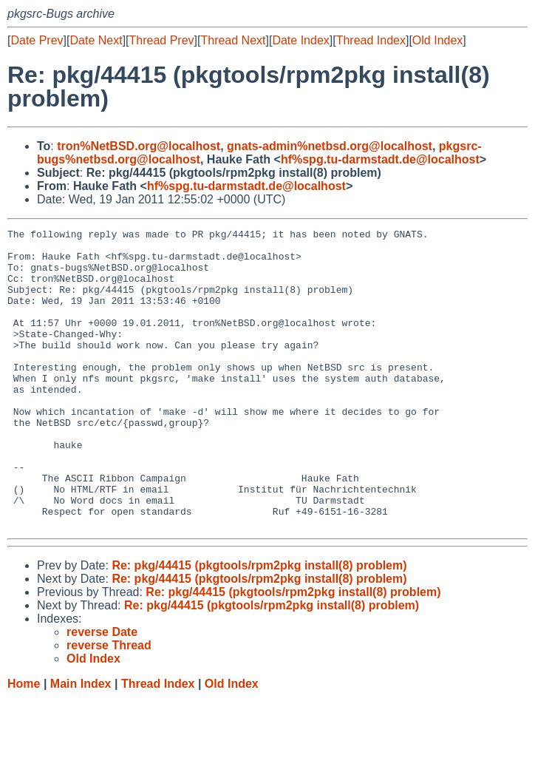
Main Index (81, 743)
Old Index (437, 40)
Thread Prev (161, 40)
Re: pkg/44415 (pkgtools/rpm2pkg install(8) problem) (259, 625)
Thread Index (371, 40)
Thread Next (232, 40)
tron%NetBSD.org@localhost (138, 146)
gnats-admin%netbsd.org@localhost (329, 146)
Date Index (300, 40)
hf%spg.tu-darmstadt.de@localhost (380, 159)
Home (23, 743)
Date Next (95, 40)
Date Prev (36, 40)
